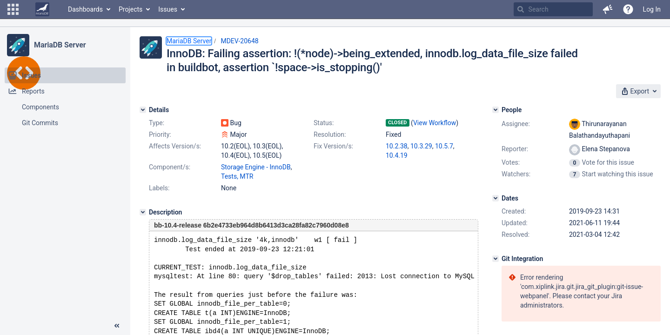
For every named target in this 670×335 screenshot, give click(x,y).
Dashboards (85, 9)
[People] (495, 110)
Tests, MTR (237, 176)
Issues (167, 9)
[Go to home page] (42, 9)
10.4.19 (397, 155)
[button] (13, 9)
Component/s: (169, 167)
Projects (130, 9)
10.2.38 (397, 146)
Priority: (160, 134)
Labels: (159, 188)
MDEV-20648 (239, 41)
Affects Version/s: (175, 146)
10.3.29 (421, 146)
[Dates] (495, 198)
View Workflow (434, 123)
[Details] (143, 110)
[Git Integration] (495, 258)
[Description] (143, 212)
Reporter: (515, 149)
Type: (156, 123)
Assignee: (516, 123)
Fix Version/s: (333, 146)
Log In (652, 9)
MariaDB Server (60, 44)
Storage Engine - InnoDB (256, 167)
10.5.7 (444, 146)
